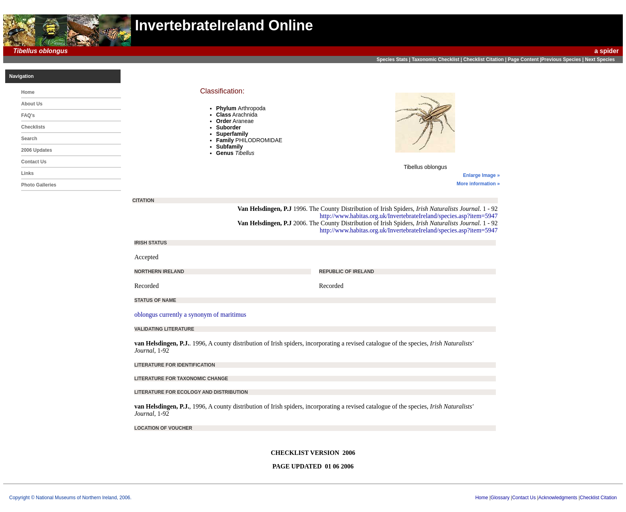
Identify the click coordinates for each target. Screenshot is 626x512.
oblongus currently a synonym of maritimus (190, 314)
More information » (478, 184)
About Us (31, 104)
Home (27, 92)
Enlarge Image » (481, 175)
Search (29, 138)
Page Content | (524, 59)
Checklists (33, 127)
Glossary (500, 497)
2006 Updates (36, 150)
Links (27, 173)
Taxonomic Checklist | (437, 59)
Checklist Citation (598, 497)
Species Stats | (394, 59)
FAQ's (28, 115)
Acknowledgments (557, 497)
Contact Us (33, 162)
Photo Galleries (38, 185)
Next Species (600, 59)
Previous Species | (563, 59)
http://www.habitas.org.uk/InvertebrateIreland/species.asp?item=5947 (409, 215)
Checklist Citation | (485, 59)
